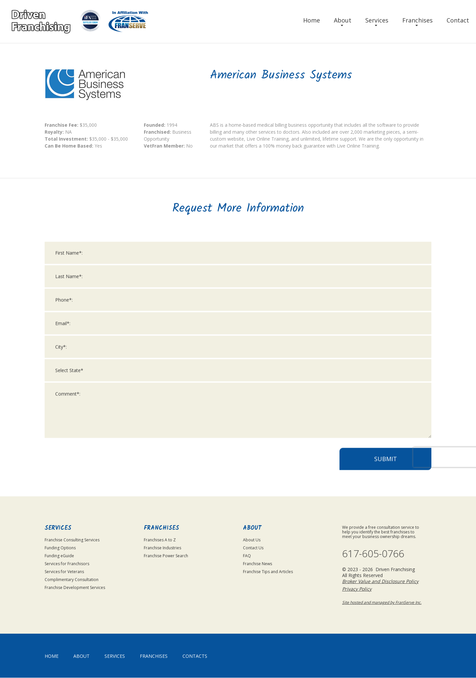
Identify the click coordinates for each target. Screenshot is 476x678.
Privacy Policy (357, 589)
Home (311, 20)
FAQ (247, 556)
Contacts (194, 656)
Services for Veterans (64, 571)
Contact (458, 20)
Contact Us (253, 548)
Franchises (417, 20)
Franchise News (257, 563)
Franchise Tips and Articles (268, 571)
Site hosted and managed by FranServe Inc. (381, 603)
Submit (385, 468)
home (52, 656)
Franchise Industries (162, 548)
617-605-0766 (373, 554)
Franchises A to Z (160, 540)
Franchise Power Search (166, 556)
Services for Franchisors (67, 563)
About (342, 20)
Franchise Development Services (75, 587)
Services (376, 20)
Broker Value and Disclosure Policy (380, 581)
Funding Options (60, 548)
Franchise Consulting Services (72, 540)
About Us (251, 540)
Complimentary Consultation (72, 579)
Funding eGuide (59, 556)
